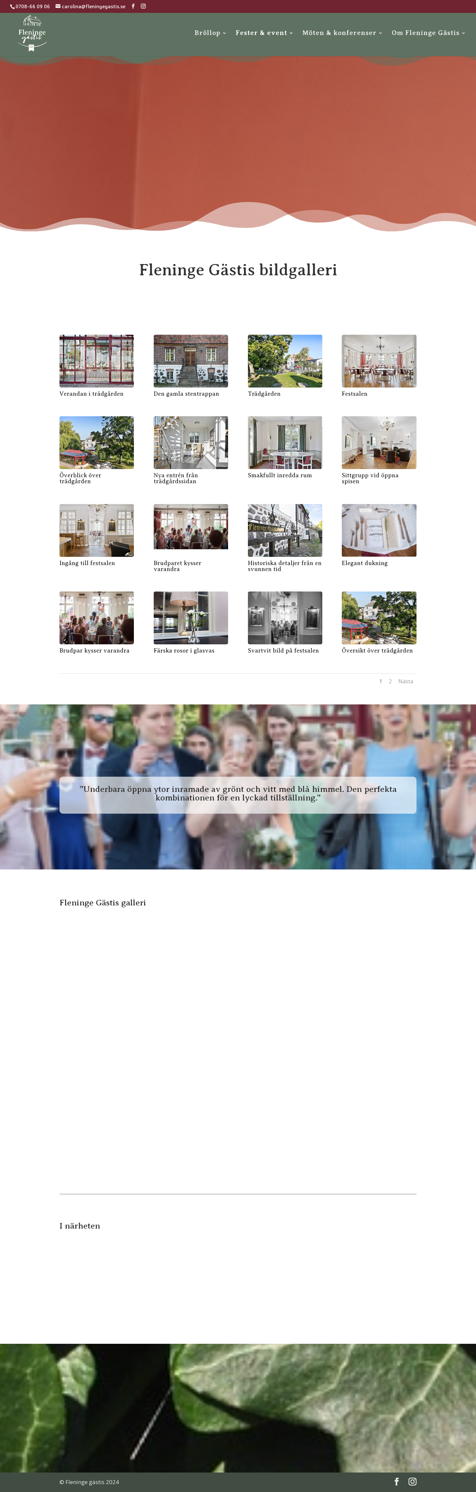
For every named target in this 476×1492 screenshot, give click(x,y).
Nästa (405, 681)
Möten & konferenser (339, 34)
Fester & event (261, 34)
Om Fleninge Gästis (425, 34)
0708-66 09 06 (33, 6)
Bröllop (207, 34)
